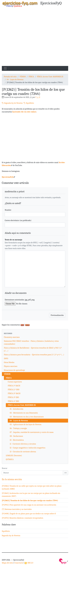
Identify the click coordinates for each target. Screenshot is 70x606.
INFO (6, 358)
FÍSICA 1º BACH (14, 386)
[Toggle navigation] (5, 68)
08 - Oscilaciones (16, 436)
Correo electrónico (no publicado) (18, 220)
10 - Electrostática (17, 440)
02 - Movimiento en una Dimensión (24, 413)
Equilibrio (29, 103)
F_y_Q (37, 97)
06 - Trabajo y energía (18, 428)
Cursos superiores (15, 382)
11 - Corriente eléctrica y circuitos (23, 444)
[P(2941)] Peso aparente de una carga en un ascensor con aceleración (29, 505)
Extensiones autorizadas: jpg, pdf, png (19, 300)
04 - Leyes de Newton (15, 79)
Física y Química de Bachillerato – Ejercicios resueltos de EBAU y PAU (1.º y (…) (33, 349)
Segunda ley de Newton (12, 103)
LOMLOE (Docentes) (14, 455)
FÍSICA (31, 77)
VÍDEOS (22, 77)
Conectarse (18, 563)
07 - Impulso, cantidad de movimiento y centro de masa (31, 432)
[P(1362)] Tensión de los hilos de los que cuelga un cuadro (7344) (30, 500)
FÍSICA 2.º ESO (13, 389)
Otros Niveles (9, 362)
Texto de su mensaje (13, 240)
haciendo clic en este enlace (24, 112)
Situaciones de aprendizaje (14, 370)
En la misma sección (12, 479)
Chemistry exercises (12, 337)
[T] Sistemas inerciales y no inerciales (17, 509)
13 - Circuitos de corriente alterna (23, 452)
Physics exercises (10, 366)
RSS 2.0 (29, 563)
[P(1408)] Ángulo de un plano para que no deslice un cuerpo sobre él (29, 514)
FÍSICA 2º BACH (14, 393)
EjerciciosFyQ (8, 177)
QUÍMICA (10, 459)
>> (65, 473)
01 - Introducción (16, 409)
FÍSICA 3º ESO (13, 397)
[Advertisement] (27, 37)
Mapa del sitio (7, 563)
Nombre (8, 210)
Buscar (4, 468)
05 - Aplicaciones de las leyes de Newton (25, 424)
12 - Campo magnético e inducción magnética (27, 448)
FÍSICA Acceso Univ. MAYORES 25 (50, 77)
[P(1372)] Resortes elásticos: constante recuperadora (22, 518)
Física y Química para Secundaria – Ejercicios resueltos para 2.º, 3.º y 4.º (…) (34, 355)
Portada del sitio (10, 77)
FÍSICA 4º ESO (13, 401)
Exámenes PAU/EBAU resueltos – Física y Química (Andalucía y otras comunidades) (31, 342)
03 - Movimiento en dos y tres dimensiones (27, 417)
